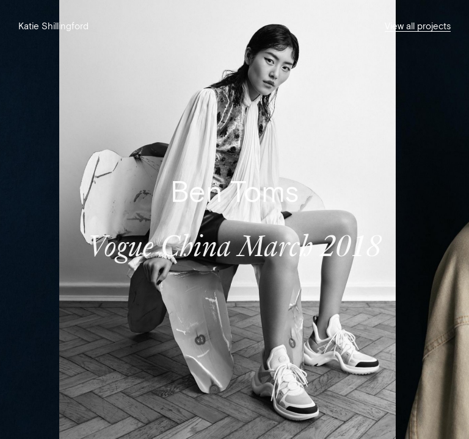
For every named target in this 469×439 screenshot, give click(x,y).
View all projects (418, 26)
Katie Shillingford (53, 26)
